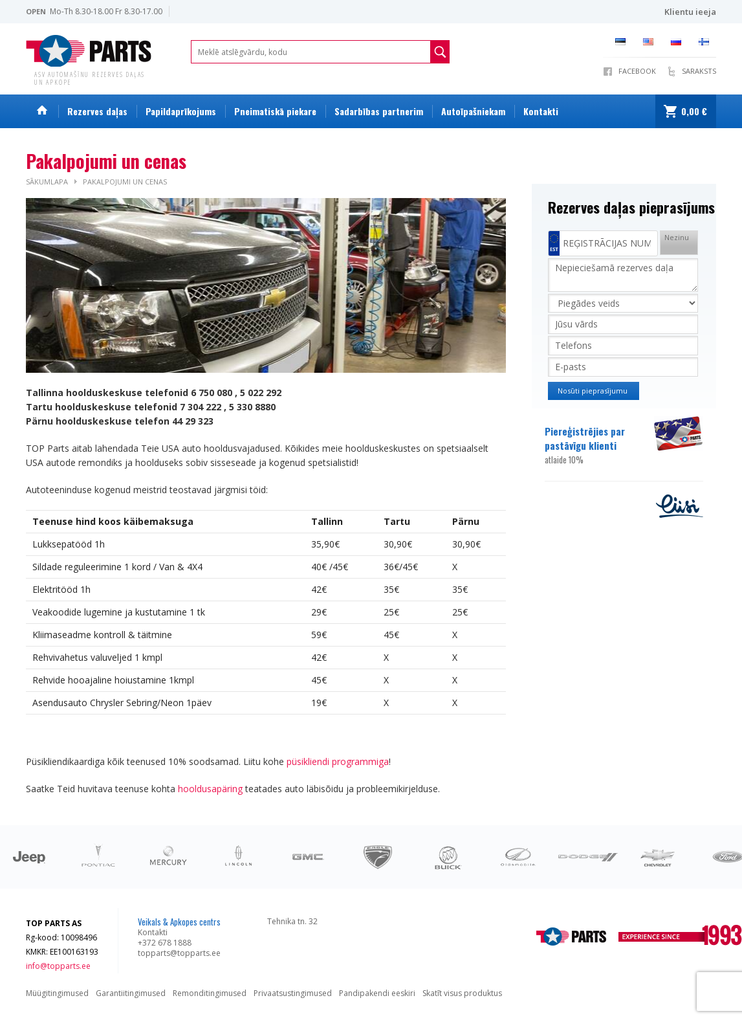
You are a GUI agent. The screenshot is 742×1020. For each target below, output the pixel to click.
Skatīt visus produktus (462, 993)
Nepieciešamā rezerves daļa (623, 275)
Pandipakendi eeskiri (377, 993)
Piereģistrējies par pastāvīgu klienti (598, 445)
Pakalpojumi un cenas (125, 181)
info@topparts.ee (58, 965)
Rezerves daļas (97, 111)
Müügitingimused (57, 993)
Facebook (637, 71)
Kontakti (540, 111)
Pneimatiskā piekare (275, 111)
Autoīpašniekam (473, 111)
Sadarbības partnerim (378, 111)
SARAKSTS (699, 71)
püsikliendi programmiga (338, 761)
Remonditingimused (209, 993)
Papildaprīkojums (181, 111)
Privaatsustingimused (293, 993)
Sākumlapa (47, 181)
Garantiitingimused (131, 993)
